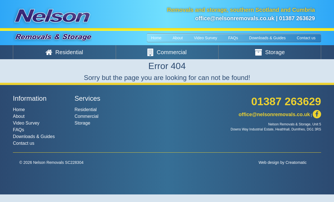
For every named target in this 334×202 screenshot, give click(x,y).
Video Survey (205, 38)
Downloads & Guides (267, 38)
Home (156, 38)
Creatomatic (296, 162)
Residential (64, 52)
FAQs (233, 38)
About (178, 38)
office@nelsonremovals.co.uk (234, 18)
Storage (270, 52)
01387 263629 (297, 18)
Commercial (167, 52)
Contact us (306, 38)
